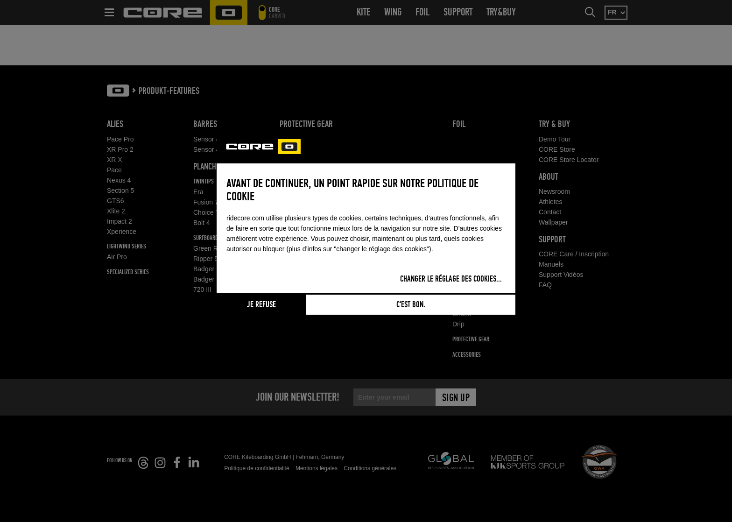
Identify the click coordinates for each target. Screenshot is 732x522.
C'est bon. (410, 305)
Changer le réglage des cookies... (451, 279)
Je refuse (261, 305)
